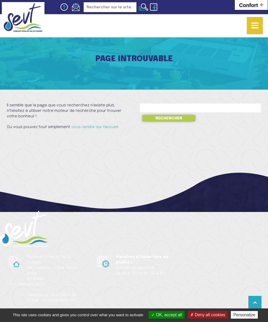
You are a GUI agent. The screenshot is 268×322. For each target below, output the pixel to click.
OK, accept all (166, 315)
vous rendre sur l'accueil (94, 127)
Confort (251, 5)
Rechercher (168, 118)
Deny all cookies (207, 315)
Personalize (244, 315)
